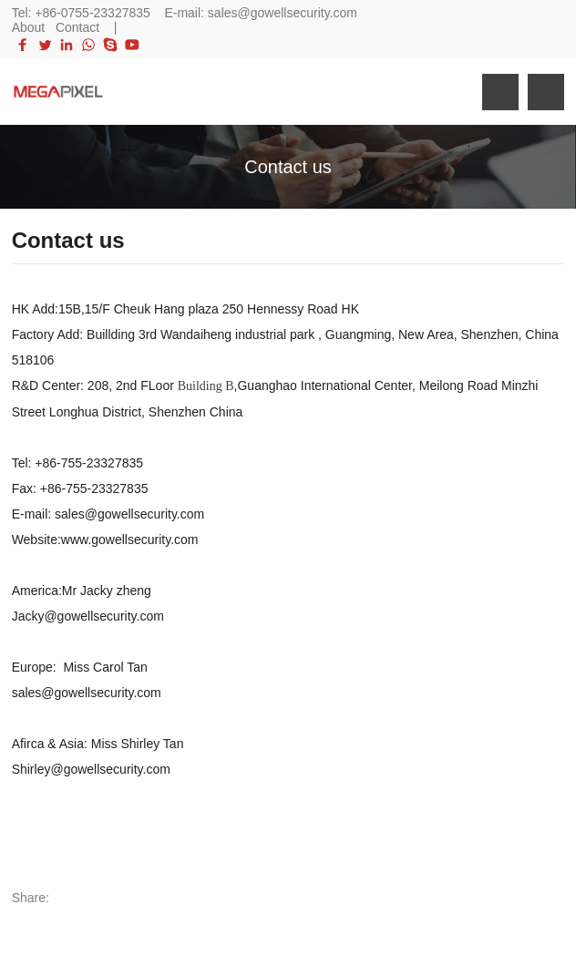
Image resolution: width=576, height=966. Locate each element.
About (29, 27)
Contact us (288, 167)
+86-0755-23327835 (92, 12)
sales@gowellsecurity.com (282, 12)
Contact (77, 27)
